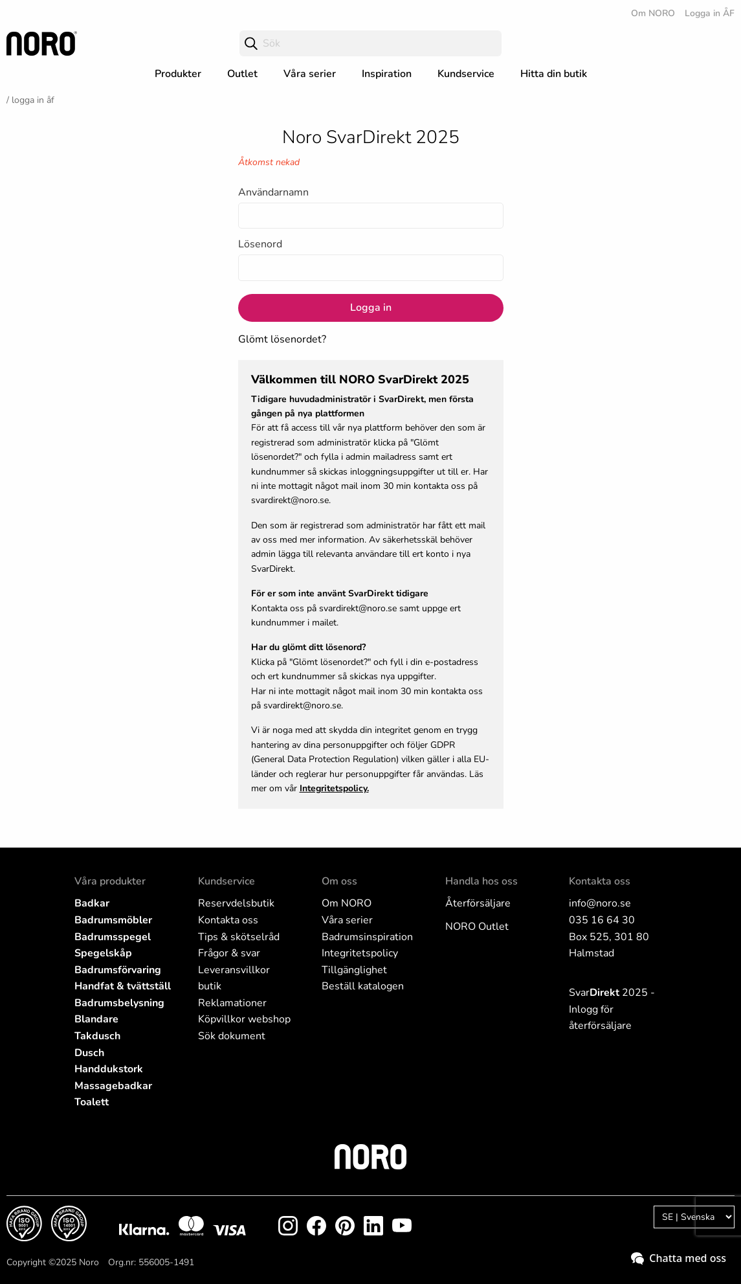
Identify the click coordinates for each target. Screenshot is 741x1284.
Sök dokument (231, 1036)
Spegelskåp (103, 953)
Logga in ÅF (710, 13)
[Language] (694, 1217)
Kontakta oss (228, 920)
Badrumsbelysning (119, 1003)
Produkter (178, 74)
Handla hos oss (481, 881)
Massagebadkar (113, 1086)
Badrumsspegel (112, 937)
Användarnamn (273, 192)
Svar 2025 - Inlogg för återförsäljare (612, 1009)
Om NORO (653, 13)
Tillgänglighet (354, 970)
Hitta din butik (553, 74)
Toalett (91, 1102)
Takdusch (97, 1036)
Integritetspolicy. (334, 788)
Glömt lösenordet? (282, 339)
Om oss (339, 881)
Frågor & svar (229, 953)
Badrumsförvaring (117, 970)
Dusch (89, 1053)
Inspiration (387, 74)
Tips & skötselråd (239, 937)
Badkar (91, 903)
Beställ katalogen (363, 986)
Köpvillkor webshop (244, 1019)
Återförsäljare (478, 903)
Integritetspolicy (360, 953)
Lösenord (260, 244)
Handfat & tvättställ (122, 986)
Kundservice (465, 74)
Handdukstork (108, 1069)
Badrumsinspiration (367, 937)
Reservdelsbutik (236, 903)
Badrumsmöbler (113, 920)
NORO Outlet (477, 926)
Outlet (242, 74)
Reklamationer (232, 1003)
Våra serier (309, 74)
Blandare (96, 1019)
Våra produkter (110, 881)
